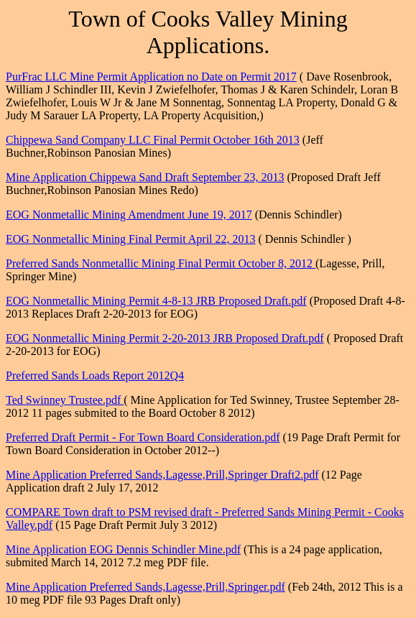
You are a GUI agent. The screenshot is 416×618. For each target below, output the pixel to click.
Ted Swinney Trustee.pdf (65, 400)
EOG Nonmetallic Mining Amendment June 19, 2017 (129, 214)
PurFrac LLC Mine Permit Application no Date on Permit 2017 (151, 76)
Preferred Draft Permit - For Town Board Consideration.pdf (143, 437)
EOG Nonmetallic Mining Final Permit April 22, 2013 (131, 239)
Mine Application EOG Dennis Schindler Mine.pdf (123, 549)
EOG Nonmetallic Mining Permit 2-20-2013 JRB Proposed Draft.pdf (165, 338)
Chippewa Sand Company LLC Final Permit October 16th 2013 (153, 140)
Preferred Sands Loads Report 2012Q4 (95, 375)
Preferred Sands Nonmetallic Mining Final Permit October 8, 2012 (160, 263)
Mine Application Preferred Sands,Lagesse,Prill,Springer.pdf (145, 587)
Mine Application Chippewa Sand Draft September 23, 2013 (145, 177)
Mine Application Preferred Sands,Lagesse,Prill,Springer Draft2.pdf (162, 475)
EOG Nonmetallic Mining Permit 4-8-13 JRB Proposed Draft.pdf (156, 301)
